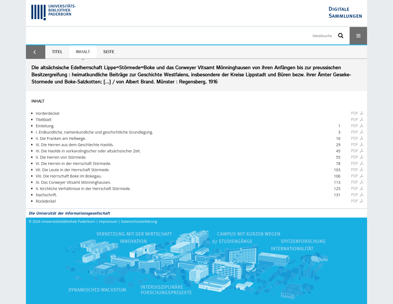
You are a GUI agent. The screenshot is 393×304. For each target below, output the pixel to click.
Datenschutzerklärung (139, 221)
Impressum (108, 221)
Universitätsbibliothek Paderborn (68, 221)
